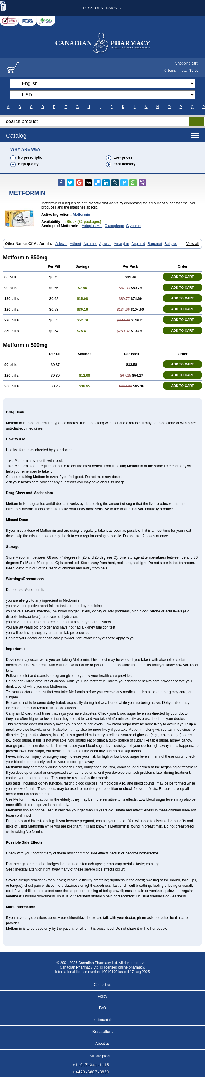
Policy (102, 996)
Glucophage (114, 226)
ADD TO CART (182, 276)
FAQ (102, 1008)
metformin (81, 214)
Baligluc (171, 244)
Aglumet (90, 244)
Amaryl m (121, 244)
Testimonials (102, 1020)
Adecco (61, 244)
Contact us (102, 985)
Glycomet (133, 226)
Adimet (75, 244)
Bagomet (155, 244)
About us (102, 1043)
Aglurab (105, 244)
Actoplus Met (92, 226)
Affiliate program (102, 1056)
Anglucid (138, 244)
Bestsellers (102, 1031)
